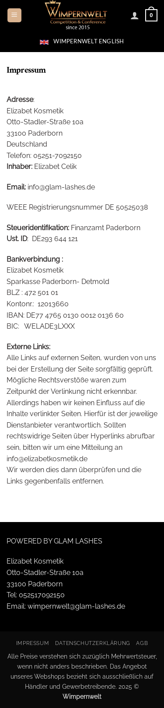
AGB (142, 643)
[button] (14, 15)
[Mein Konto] (134, 15)
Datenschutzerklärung (92, 643)
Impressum (32, 643)
